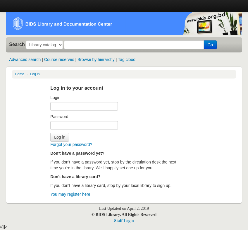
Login (55, 97)
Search (17, 44)
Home (19, 74)
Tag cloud (126, 59)
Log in (34, 74)
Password (59, 116)
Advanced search (25, 59)
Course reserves (59, 59)
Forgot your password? (71, 144)
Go (210, 44)
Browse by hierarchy (96, 59)
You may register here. (70, 194)
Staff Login (124, 221)
